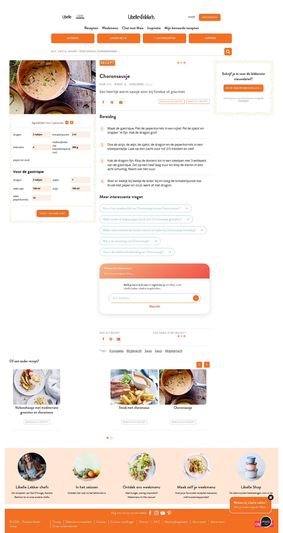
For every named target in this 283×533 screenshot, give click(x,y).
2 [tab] (111, 438)
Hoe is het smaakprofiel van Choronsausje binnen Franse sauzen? (145, 208)
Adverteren (218, 522)
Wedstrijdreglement (176, 522)
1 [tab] (108, 438)
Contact (144, 522)
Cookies (101, 522)
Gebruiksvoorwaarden (78, 522)
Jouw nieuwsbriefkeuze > (243, 88)
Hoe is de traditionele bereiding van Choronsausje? (137, 252)
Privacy (56, 522)
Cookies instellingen (122, 522)
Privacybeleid (243, 101)
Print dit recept (198, 101)
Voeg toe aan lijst (52, 213)
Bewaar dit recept (171, 101)
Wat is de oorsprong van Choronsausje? (130, 241)
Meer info (154, 306)
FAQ (157, 522)
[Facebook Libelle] (150, 513)
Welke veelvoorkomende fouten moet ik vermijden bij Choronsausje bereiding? (153, 230)
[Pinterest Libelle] (169, 513)
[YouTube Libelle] (163, 513)
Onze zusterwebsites (64, 526)
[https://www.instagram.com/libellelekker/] (156, 513)
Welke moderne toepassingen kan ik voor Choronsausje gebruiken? (146, 219)
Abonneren (199, 522)
